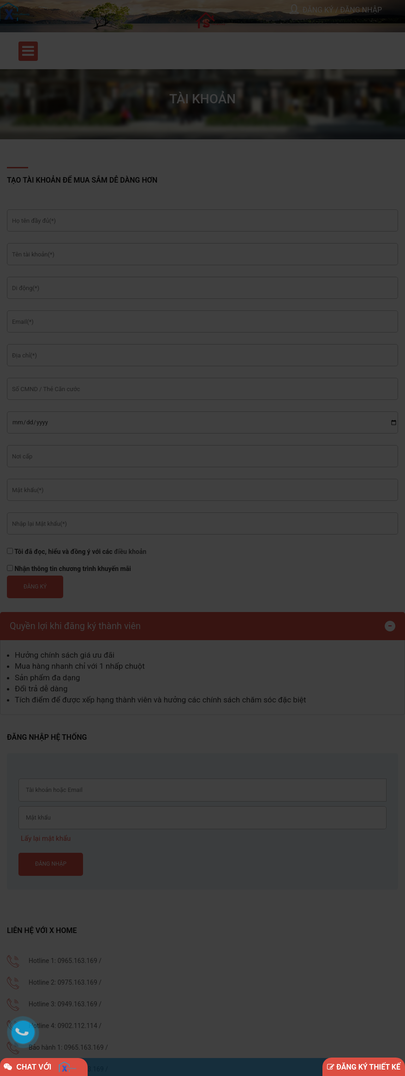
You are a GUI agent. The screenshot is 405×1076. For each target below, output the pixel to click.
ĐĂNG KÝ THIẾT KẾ (363, 1067)
